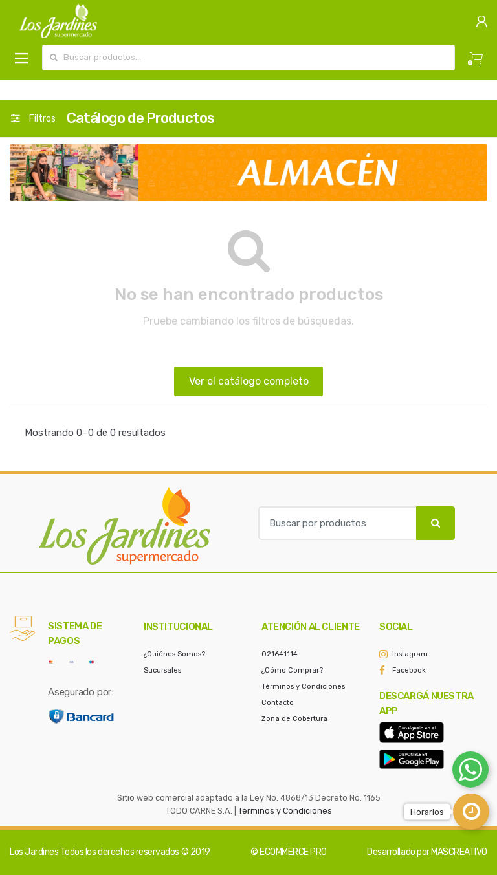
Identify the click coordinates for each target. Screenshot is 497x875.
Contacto (277, 702)
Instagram (410, 654)
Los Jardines (34, 852)
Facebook (409, 670)
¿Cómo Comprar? (292, 670)
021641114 (279, 654)
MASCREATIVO (459, 852)
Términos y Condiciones (303, 686)
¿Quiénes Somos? (174, 654)
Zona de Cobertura (294, 719)
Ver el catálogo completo (249, 381)
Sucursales (162, 670)
